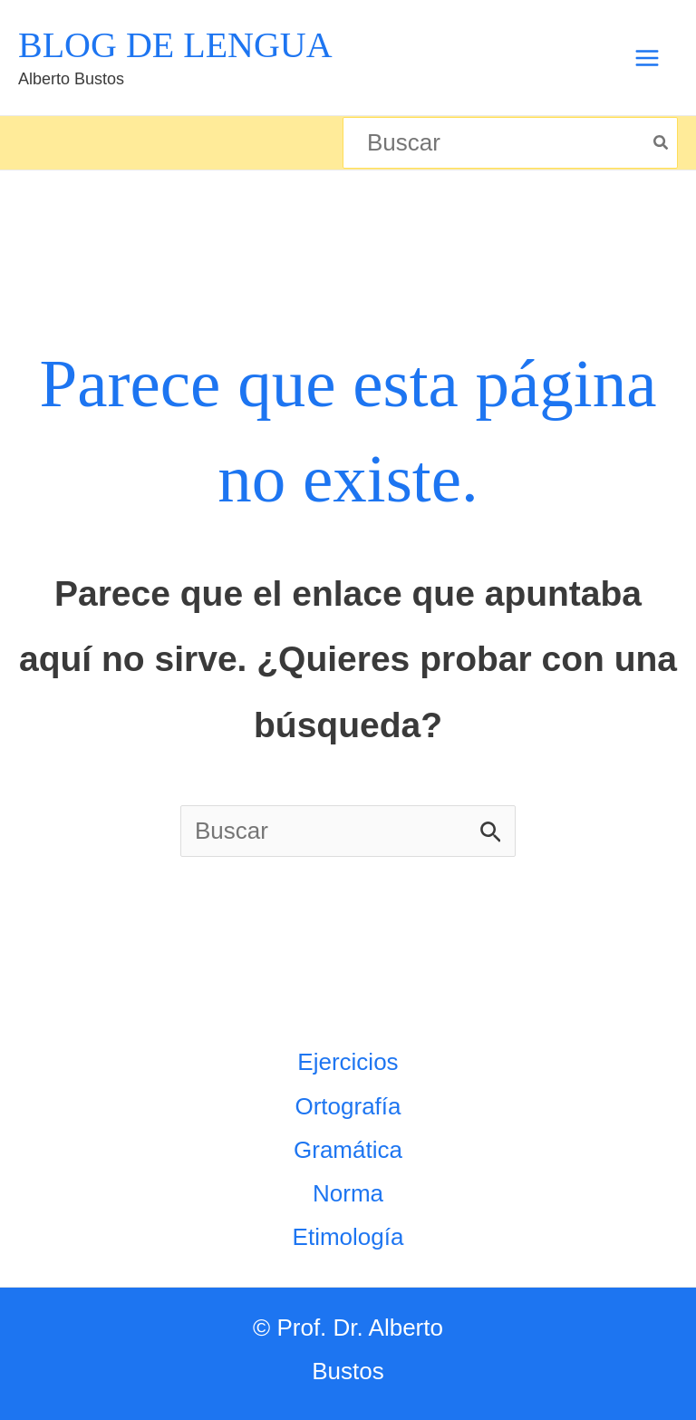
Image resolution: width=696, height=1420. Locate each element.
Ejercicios (347, 1061)
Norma (348, 1193)
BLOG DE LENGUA (175, 44)
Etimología (348, 1236)
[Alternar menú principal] (646, 57)
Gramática (348, 1149)
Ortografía (348, 1106)
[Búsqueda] (661, 143)
